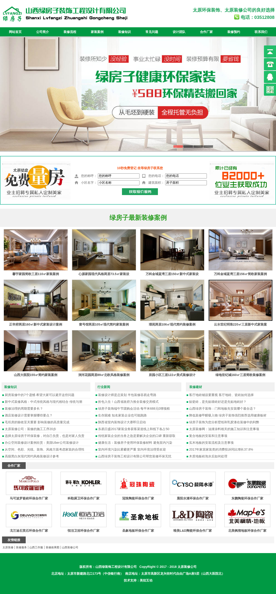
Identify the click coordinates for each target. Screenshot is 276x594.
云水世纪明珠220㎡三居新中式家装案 (240, 324)
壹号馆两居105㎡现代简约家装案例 (104, 324)
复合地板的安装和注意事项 (208, 436)
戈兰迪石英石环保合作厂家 (29, 530)
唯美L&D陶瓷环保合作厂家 (192, 530)
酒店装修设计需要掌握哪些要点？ (29, 415)
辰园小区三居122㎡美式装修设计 (172, 375)
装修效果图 (52, 547)
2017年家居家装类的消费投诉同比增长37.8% (221, 449)
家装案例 (97, 32)
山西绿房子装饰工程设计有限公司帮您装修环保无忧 (134, 456)
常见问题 (151, 32)
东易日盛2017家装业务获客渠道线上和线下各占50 (133, 429)
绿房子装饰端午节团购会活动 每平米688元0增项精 (134, 408)
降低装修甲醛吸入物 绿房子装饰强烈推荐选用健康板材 (227, 415)
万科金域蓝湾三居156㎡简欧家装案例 (240, 274)
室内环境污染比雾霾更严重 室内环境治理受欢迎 (132, 449)
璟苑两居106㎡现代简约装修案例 (172, 324)
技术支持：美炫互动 (138, 580)
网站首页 (15, 32)
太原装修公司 (187, 567)
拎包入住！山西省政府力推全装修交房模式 (128, 402)
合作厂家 (206, 32)
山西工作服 (36, 547)
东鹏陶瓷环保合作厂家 (247, 498)
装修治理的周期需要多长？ (24, 408)
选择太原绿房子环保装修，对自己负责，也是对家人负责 (44, 436)
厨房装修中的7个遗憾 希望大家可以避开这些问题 (39, 395)
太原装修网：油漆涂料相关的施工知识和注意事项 (224, 429)
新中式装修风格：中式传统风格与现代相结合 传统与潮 (43, 402)
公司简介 (42, 32)
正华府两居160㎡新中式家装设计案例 (35, 324)
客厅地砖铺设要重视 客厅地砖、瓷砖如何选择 (221, 395)
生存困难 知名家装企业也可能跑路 (122, 415)
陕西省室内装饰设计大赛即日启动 (122, 422)
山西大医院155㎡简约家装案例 (35, 375)
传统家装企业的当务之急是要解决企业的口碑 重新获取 (136, 436)
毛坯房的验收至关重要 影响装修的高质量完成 (37, 422)
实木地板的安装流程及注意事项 (211, 442)
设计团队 (179, 32)
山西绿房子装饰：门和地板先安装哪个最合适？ (222, 408)
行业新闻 (103, 387)
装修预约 (233, 32)
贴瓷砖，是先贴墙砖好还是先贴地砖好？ (217, 402)
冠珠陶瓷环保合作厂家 (138, 498)
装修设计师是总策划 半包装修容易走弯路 (127, 395)
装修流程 (69, 32)
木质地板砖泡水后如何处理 (208, 456)
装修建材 (195, 387)
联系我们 (261, 32)
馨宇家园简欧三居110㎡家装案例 (35, 274)
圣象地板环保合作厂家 (138, 530)
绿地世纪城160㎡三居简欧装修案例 (240, 375)
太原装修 (234, 10)
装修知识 (124, 32)
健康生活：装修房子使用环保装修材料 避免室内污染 (135, 442)
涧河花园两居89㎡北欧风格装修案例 (104, 375)
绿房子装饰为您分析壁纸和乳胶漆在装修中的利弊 (224, 422)
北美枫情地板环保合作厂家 (247, 530)
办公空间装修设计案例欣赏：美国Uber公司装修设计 (41, 442)
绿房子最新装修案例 (138, 217)
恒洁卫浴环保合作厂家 (83, 530)
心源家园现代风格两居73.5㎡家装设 (103, 274)
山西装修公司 (70, 547)
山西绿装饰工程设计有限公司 (116, 567)
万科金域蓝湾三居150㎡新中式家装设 (172, 274)
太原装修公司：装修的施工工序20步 (30, 429)
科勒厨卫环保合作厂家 (83, 498)
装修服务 (21, 547)
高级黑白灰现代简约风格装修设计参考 (32, 456)
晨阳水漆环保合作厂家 (193, 498)
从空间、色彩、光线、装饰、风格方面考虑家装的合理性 (44, 449)
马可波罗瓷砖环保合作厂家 (29, 498)
